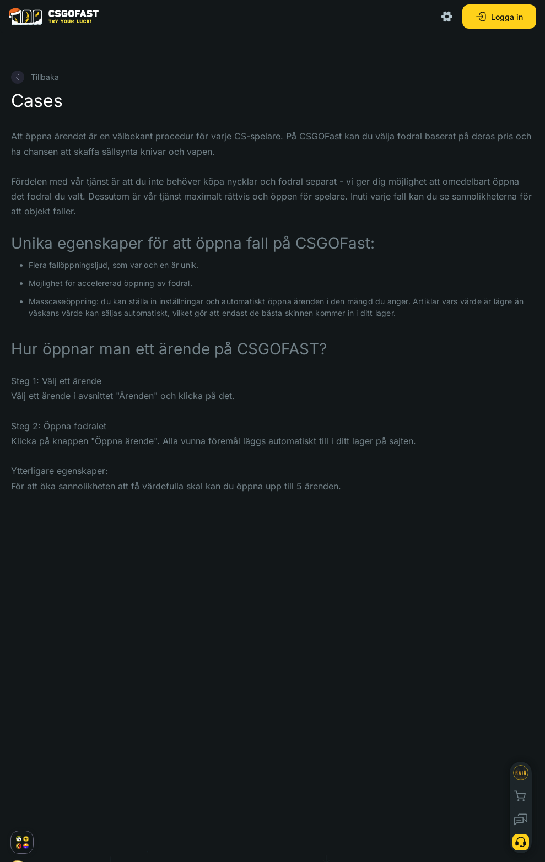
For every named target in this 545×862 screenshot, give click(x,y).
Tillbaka (35, 77)
